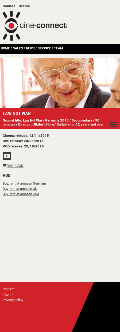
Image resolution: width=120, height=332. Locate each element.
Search (24, 6)
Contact (9, 6)
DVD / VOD (13, 166)
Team (58, 48)
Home (5, 48)
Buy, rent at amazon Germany (25, 183)
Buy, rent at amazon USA (21, 194)
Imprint (8, 294)
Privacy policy (13, 300)
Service (44, 48)
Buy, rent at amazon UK (20, 189)
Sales (18, 48)
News (30, 48)
